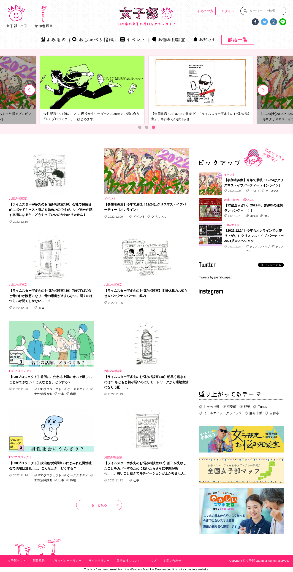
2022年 (254, 216)
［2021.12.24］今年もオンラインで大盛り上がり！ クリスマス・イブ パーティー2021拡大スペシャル (254, 236)
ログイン (228, 11)
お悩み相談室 (18, 198)
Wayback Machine (142, 569)
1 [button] (139, 127)
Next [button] (263, 90)
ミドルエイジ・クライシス (222, 413)
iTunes (262, 406)
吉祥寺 (274, 413)
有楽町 (231, 406)
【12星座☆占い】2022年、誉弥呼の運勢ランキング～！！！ (253, 207)
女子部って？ (17, 560)
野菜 (247, 406)
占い (266, 216)
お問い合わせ (172, 560)
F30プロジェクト (20, 371)
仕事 (61, 394)
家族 (41, 308)
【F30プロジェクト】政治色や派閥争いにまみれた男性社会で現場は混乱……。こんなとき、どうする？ (50, 465)
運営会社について (128, 560)
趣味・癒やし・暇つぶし (239, 199)
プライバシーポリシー (66, 560)
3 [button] (153, 127)
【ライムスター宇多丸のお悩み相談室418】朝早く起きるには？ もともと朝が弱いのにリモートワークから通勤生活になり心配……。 (146, 382)
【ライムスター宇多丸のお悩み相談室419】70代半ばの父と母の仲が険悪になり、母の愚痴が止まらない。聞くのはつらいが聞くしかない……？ (50, 296)
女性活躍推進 (43, 394)
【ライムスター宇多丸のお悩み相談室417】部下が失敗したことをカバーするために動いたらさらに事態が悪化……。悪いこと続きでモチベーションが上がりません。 (145, 468)
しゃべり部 (211, 406)
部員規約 (39, 560)
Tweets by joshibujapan (215, 277)
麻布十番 (255, 413)
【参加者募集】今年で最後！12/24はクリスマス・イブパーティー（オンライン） (145, 207)
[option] (92, 90)
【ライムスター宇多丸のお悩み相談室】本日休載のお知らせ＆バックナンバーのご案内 (145, 293)
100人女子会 (232, 225)
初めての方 (205, 11)
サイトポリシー (99, 560)
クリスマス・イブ (260, 246)
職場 (72, 394)
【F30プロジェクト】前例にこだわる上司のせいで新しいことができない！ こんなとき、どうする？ (50, 379)
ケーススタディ (78, 389)
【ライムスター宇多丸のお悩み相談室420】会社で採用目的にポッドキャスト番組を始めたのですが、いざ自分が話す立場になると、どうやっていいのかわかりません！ (50, 210)
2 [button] (146, 127)
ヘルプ (151, 560)
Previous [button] (29, 90)
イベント (110, 198)
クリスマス (158, 216)
